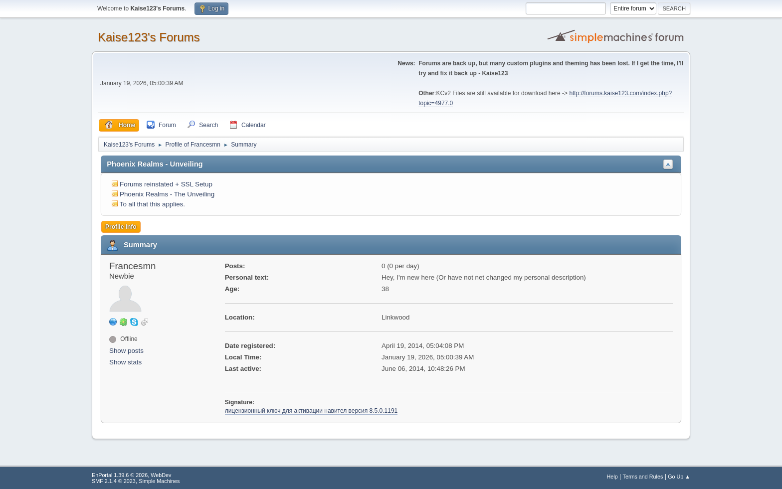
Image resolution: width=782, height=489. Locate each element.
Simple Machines (159, 481)
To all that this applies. (152, 204)
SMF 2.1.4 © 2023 (114, 481)
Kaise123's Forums (149, 37)
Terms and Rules (643, 477)
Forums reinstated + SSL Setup (166, 184)
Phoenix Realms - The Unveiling (167, 194)
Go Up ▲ (679, 477)
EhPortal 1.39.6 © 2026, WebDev (131, 475)
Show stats (125, 362)
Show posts (126, 350)
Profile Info (121, 226)
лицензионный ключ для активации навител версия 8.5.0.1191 (311, 410)
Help (612, 477)
